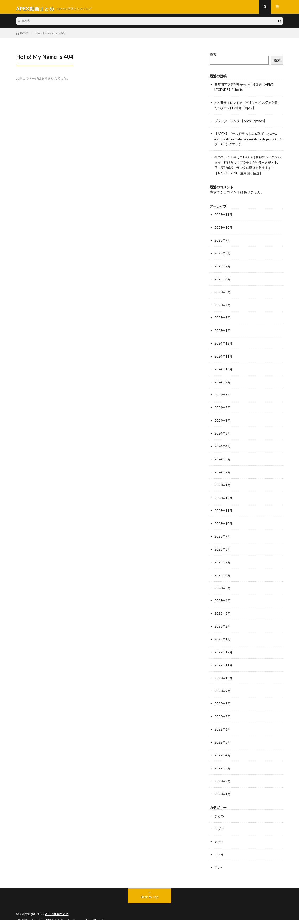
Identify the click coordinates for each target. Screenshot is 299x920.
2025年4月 (222, 304)
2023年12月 (223, 493)
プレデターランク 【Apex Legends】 (242, 123)
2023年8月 (222, 544)
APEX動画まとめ (57, 903)
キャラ (219, 844)
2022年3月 (222, 759)
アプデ (219, 819)
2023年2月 (222, 620)
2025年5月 (222, 291)
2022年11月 (223, 658)
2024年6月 (222, 417)
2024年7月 (222, 405)
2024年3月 (222, 455)
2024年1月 (222, 481)
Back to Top (149, 886)
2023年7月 (222, 556)
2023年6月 (222, 569)
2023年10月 (223, 519)
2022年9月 (222, 683)
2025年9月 (222, 240)
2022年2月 (222, 771)
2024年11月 (223, 354)
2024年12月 (223, 342)
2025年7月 (222, 266)
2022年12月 (223, 645)
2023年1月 (222, 632)
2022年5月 (222, 733)
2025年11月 (223, 215)
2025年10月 (223, 228)
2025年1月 (222, 329)
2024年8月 (222, 392)
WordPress (103, 909)
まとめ (219, 806)
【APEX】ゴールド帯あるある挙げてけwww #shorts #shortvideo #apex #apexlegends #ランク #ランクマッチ (248, 141)
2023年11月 (223, 506)
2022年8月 (222, 695)
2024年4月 (222, 443)
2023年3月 (222, 607)
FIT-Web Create (59, 909)
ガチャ (219, 831)
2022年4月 (222, 746)
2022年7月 (222, 708)
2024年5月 (222, 430)
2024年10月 (223, 367)
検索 (213, 58)
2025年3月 (222, 316)
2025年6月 (222, 278)
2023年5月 (222, 582)
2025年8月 (222, 253)
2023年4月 (222, 594)
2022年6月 (222, 721)
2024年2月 (222, 468)
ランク (219, 857)
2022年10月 (223, 670)
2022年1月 (222, 784)
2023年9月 (222, 531)
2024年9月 (222, 379)
